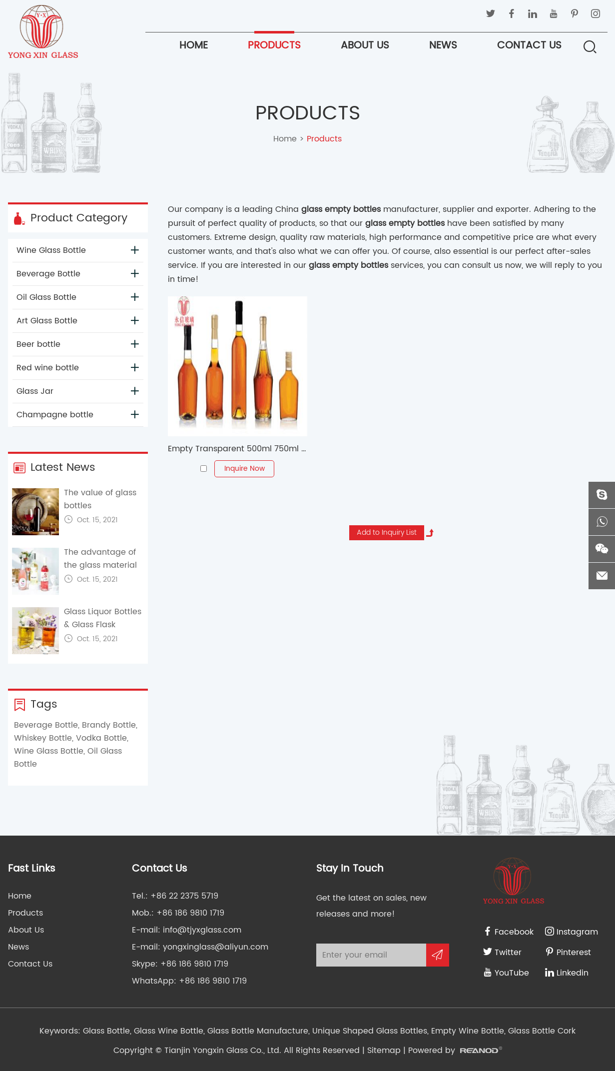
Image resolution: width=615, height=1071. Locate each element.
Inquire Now (244, 468)
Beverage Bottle (77, 273)
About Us (365, 45)
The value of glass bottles (100, 499)
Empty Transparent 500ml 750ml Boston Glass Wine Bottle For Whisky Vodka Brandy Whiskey (238, 449)
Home (193, 45)
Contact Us (529, 45)
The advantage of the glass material (100, 559)
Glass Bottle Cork (541, 1031)
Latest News (54, 468)
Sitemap (384, 1050)
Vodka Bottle (101, 738)
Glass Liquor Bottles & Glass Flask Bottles (102, 624)
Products (274, 45)
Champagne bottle (77, 414)
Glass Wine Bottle (167, 1031)
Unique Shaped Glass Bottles (368, 1031)
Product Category (70, 218)
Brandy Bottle (109, 725)
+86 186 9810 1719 (194, 964)
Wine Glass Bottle (77, 250)
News (443, 45)
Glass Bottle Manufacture (256, 1031)
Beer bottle (77, 344)
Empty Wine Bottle (466, 1031)
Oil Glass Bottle (77, 297)
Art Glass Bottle (77, 320)
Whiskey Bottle (43, 738)
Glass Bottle (106, 1031)
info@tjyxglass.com (202, 930)
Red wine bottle (77, 367)
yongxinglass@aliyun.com (215, 947)
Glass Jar (77, 391)
